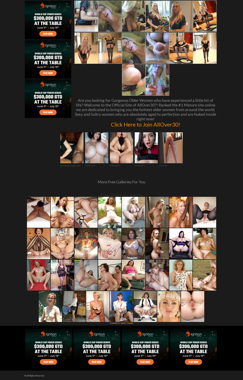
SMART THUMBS (127, 323)
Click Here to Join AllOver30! (145, 124)
